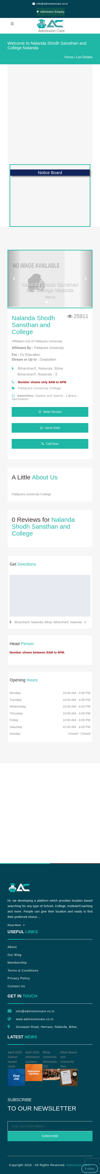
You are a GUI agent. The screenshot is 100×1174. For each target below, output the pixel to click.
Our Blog (15, 955)
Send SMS (50, 428)
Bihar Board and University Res (68, 1068)
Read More (16, 925)
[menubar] (12, 24)
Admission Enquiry (51, 11)
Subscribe (50, 1136)
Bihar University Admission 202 (51, 1065)
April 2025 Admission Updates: (33, 1065)
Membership (17, 962)
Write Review (50, 411)
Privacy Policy (19, 978)
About (12, 947)
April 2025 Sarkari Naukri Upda (16, 1068)
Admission (50, 23)
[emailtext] (50, 1126)
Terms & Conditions (23, 970)
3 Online (89, 1168)
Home (69, 57)
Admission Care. (78, 1165)
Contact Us (16, 986)
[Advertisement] (50, 114)
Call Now (50, 443)
